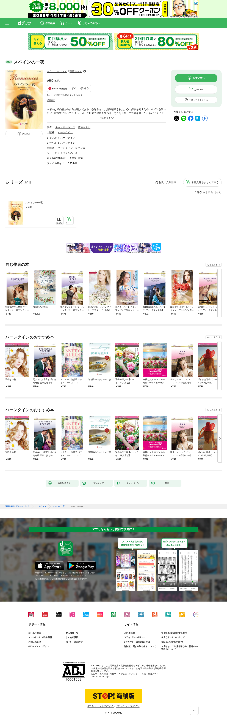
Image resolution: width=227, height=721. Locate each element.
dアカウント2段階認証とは (137, 642)
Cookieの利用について (172, 642)
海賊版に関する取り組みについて (140, 646)
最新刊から (214, 192)
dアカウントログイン (38, 646)
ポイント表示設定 (74, 642)
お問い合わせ (34, 642)
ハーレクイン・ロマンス (71, 147)
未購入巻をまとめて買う (205, 182)
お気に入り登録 (167, 182)
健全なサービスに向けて (173, 637)
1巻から (200, 192)
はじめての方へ (35, 633)
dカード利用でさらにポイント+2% (63, 95)
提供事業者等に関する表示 (174, 633)
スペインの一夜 (34, 202)
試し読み (26, 134)
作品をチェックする (198, 100)
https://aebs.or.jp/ (101, 676)
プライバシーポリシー (134, 637)
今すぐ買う (199, 78)
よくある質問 (72, 637)
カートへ (199, 89)
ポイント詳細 (78, 88)
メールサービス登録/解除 (40, 637)
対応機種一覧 (72, 633)
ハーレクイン (65, 132)
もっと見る (212, 264)
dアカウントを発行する (100, 706)
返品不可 (51, 100)
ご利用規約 (129, 633)
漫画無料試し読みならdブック (17, 506)
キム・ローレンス (57, 71)
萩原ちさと (76, 71)
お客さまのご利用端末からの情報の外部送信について (179, 648)
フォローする (84, 71)
